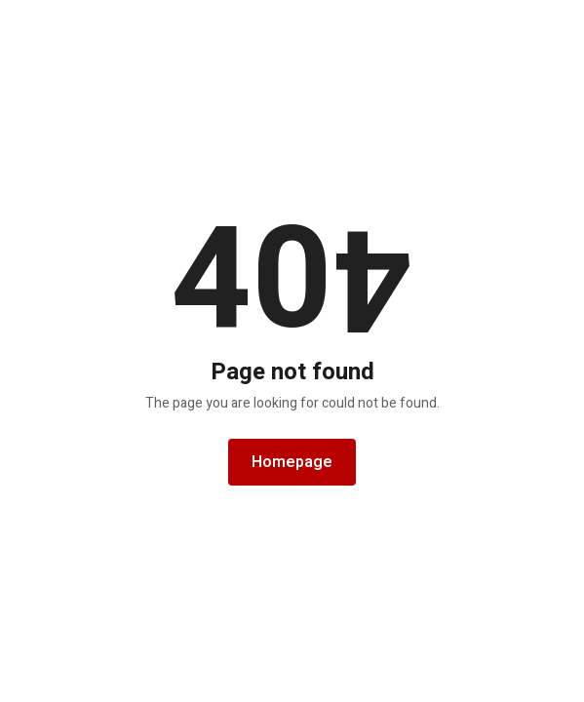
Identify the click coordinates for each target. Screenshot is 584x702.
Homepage (292, 462)
